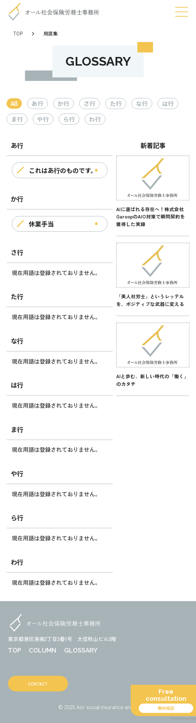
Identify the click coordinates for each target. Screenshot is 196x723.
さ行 (89, 103)
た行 (116, 103)
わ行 (95, 119)
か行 (63, 103)
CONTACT (38, 684)
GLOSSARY (80, 650)
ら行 (69, 119)
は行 (168, 103)
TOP (18, 33)
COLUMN (42, 650)
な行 (142, 103)
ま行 (17, 119)
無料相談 (165, 708)
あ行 (37, 103)
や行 (43, 119)
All (14, 103)
